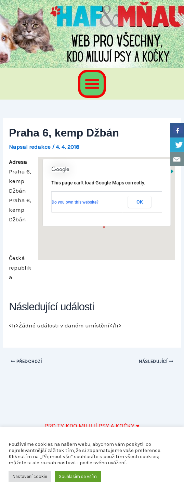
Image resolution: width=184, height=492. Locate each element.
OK (139, 202)
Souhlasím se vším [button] (78, 476)
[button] (92, 84)
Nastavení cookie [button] (30, 476)
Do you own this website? (75, 202)
